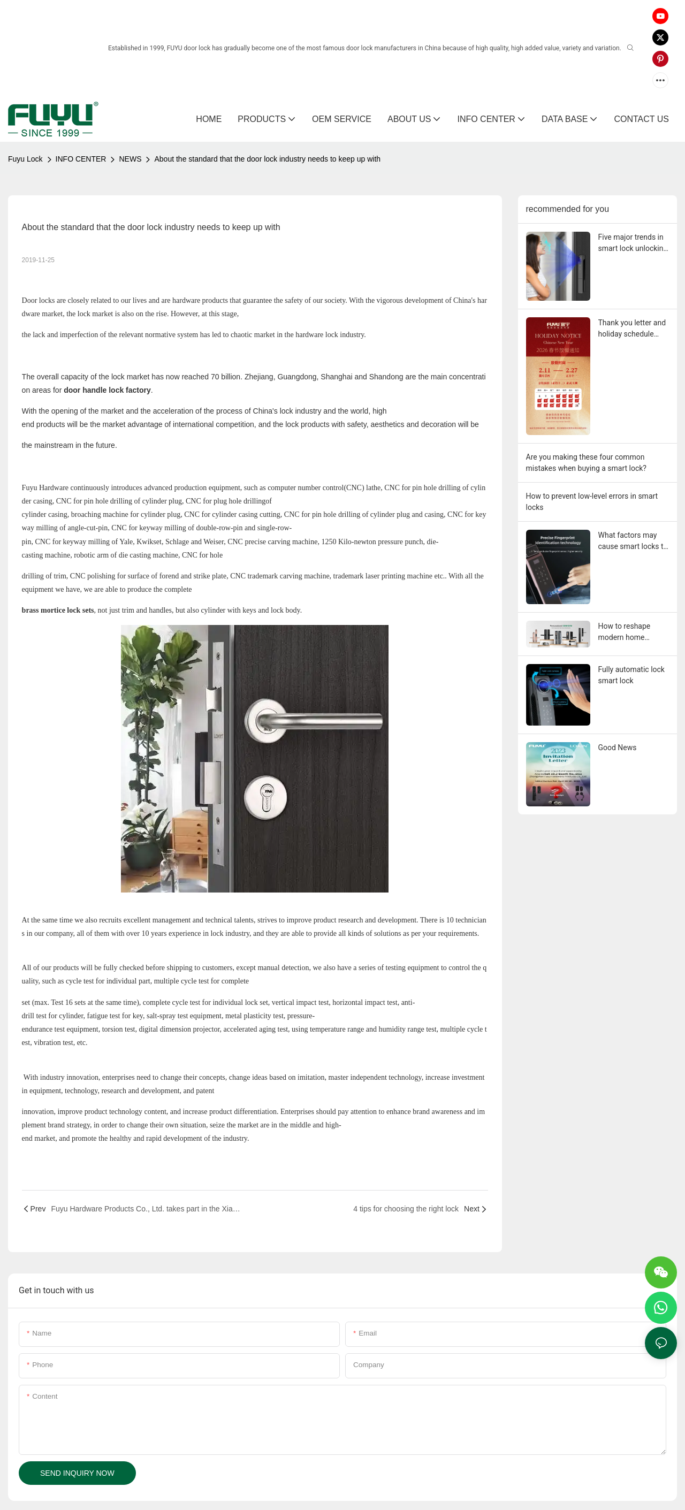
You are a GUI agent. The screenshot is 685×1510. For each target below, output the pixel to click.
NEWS (130, 159)
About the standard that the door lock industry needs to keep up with (267, 159)
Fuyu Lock (25, 159)
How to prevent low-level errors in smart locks (592, 502)
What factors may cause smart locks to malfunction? (633, 541)
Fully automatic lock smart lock (631, 675)
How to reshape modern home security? (624, 632)
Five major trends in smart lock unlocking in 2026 (633, 243)
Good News (617, 747)
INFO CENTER (81, 159)
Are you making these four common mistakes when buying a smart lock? (586, 462)
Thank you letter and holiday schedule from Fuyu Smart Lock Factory (632, 329)
